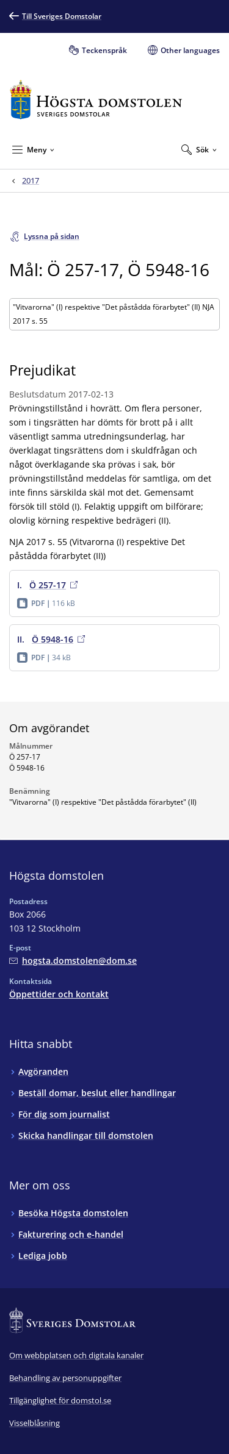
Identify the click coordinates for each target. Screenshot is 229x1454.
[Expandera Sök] (199, 149)
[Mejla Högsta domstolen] (73, 960)
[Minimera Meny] (33, 149)
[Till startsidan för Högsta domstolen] (96, 99)
